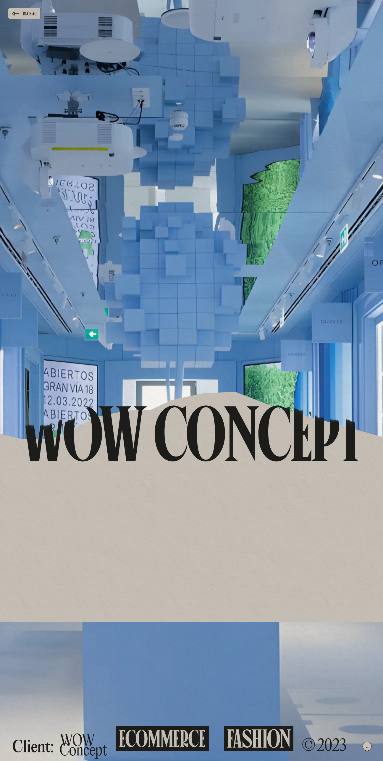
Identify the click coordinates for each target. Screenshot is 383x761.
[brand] (191, 41)
